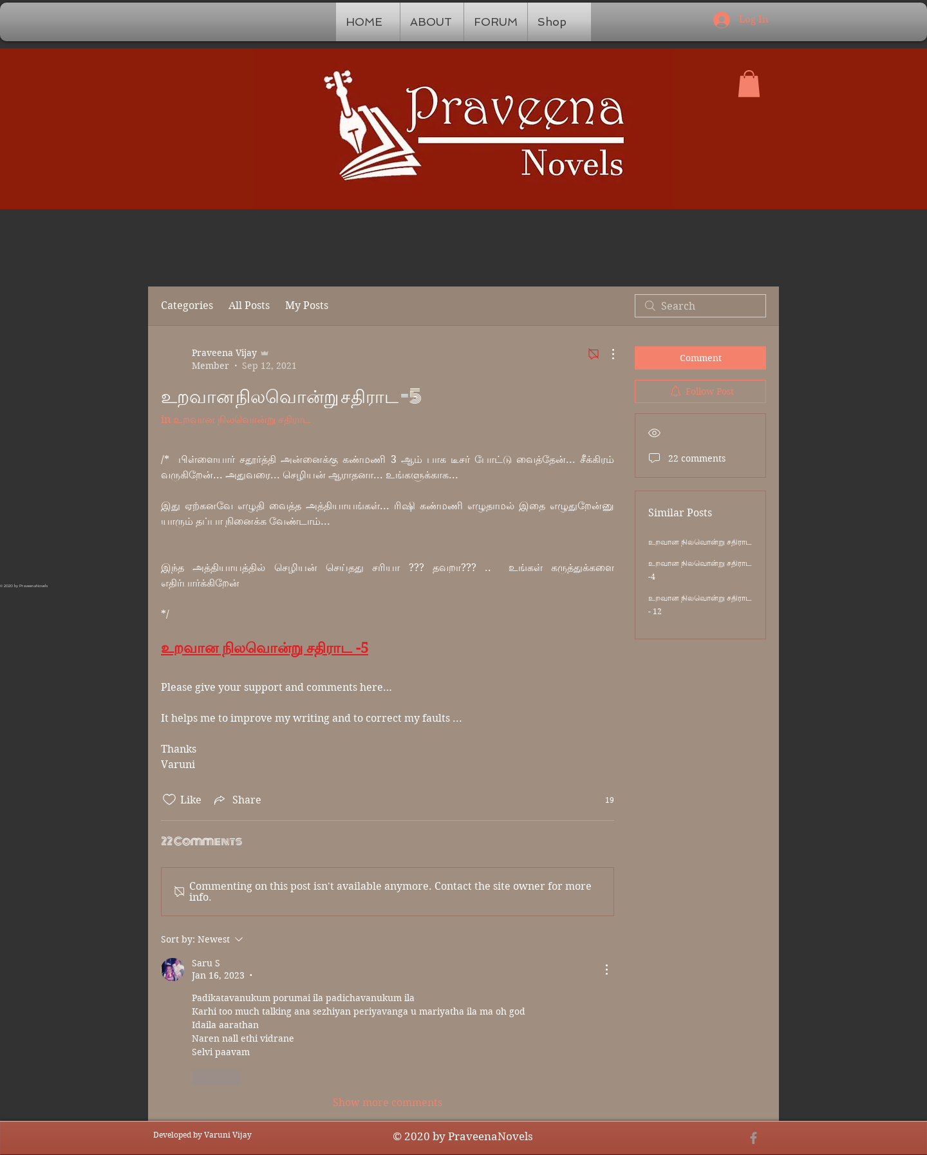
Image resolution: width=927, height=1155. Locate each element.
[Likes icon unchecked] (169, 799)
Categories (187, 305)
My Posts (306, 305)
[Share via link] (236, 799)
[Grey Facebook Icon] (753, 1138)
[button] (749, 83)
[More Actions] (606, 354)
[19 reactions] (602, 799)
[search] (700, 305)
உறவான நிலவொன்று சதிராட (700, 542)
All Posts (249, 305)
